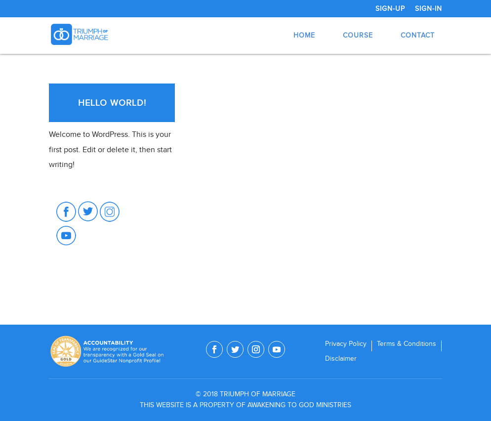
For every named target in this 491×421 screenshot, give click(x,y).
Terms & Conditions (406, 343)
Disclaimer (341, 358)
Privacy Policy (346, 343)
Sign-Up (390, 8)
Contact (418, 35)
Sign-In (428, 8)
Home (304, 35)
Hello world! (112, 103)
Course (358, 35)
